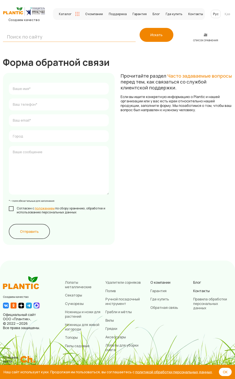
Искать (156, 34)
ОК (225, 372)
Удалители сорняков (123, 282)
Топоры (71, 337)
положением (45, 208)
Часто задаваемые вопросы (199, 75)
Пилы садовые (77, 345)
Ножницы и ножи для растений (82, 314)
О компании (94, 14)
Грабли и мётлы (118, 311)
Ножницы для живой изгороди (82, 326)
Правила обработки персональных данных (210, 303)
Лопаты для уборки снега (121, 347)
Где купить (174, 14)
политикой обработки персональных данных (173, 372)
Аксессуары (115, 337)
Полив (110, 290)
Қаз (227, 14)
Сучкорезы (74, 303)
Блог (156, 14)
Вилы (109, 320)
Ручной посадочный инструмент (122, 301)
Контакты (195, 14)
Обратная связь (164, 307)
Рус (216, 14)
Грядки (111, 328)
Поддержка (118, 14)
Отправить (29, 231)
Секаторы (73, 295)
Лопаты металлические (78, 284)
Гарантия (140, 14)
